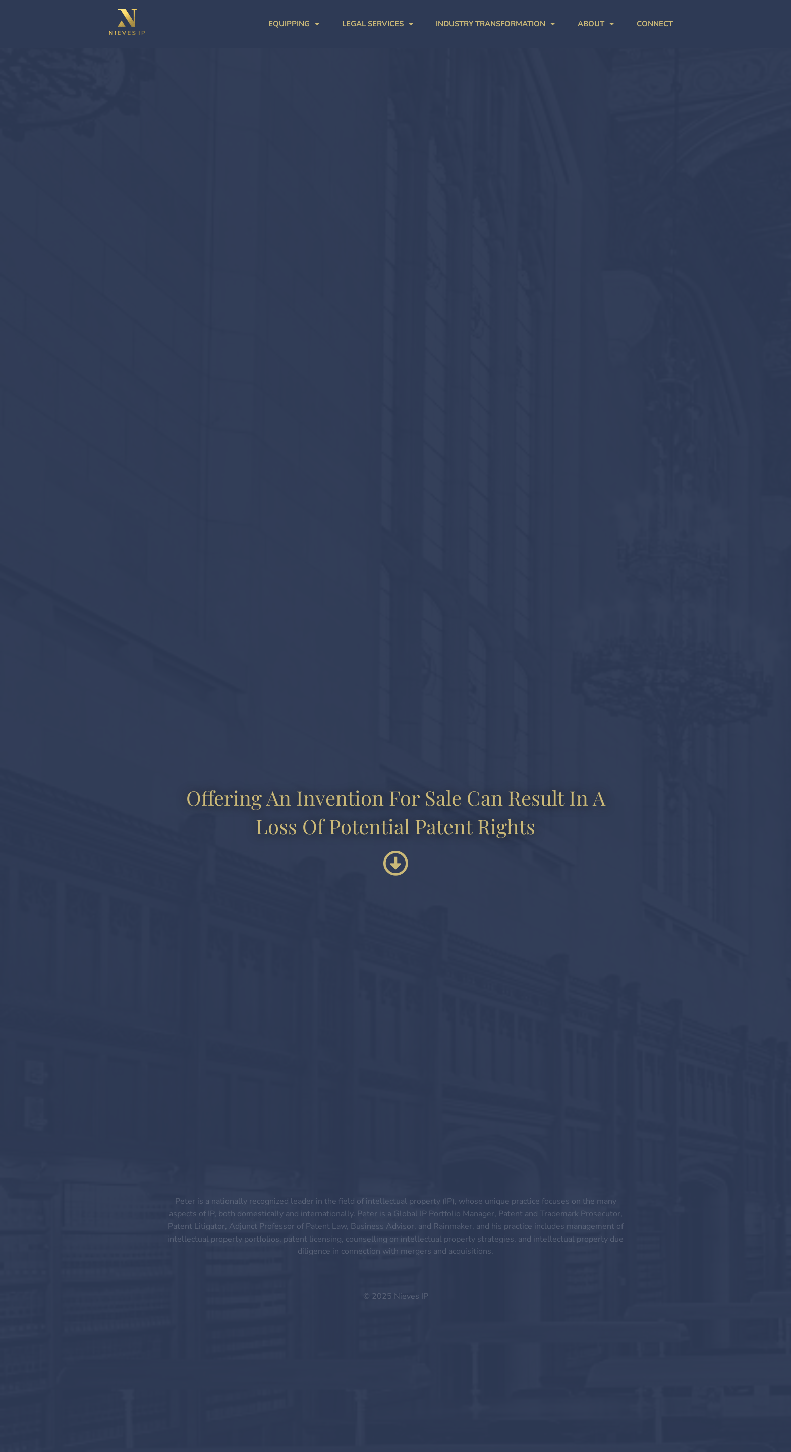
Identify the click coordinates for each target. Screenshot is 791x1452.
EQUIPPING (293, 24)
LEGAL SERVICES (377, 24)
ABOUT (596, 24)
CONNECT (655, 24)
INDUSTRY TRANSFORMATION (495, 24)
